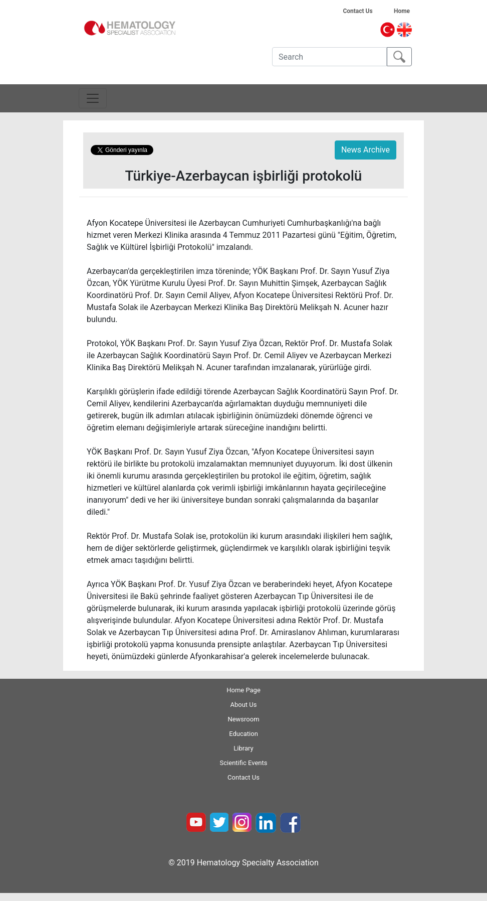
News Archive (365, 150)
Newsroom (243, 719)
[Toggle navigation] (93, 98)
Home (409, 11)
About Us (243, 704)
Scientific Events (244, 763)
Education (243, 733)
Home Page (243, 690)
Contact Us (361, 11)
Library (243, 748)
